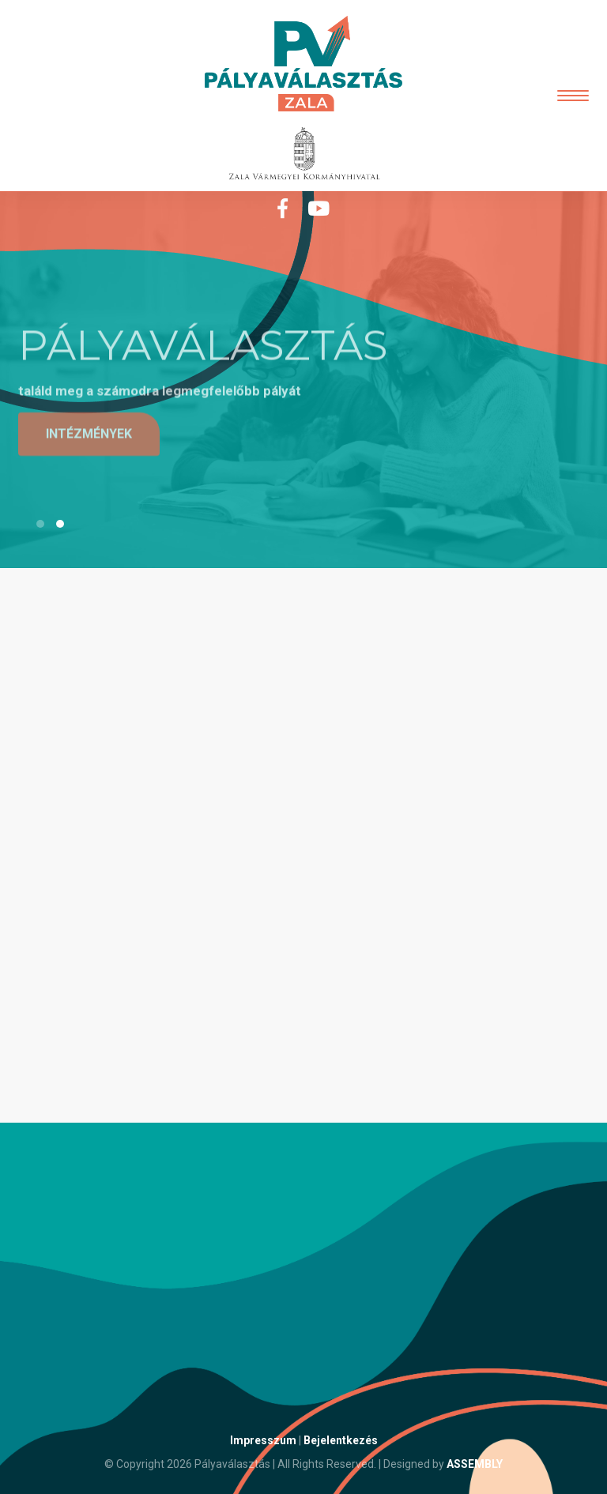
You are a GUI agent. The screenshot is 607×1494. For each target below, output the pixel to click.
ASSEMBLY (475, 1464)
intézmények (89, 434)
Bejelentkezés (341, 1440)
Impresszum (263, 1440)
